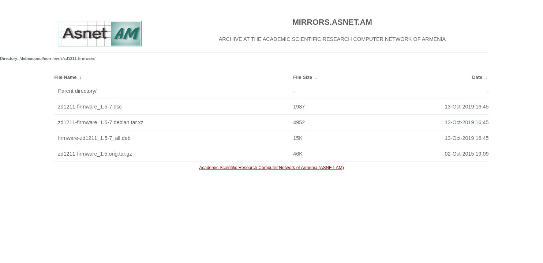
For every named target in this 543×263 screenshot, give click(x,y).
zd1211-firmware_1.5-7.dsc (89, 107)
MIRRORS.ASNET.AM (332, 22)
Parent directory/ (77, 91)
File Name (65, 77)
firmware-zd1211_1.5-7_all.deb (94, 138)
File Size (302, 77)
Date (477, 77)
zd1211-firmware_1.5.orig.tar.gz (95, 154)
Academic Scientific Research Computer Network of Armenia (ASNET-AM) (271, 167)
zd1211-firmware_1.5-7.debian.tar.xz (100, 122)
